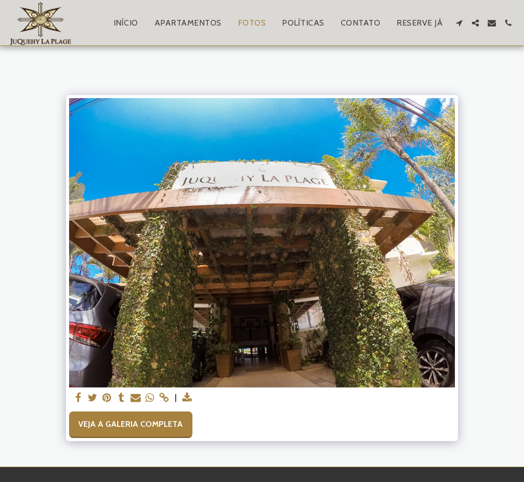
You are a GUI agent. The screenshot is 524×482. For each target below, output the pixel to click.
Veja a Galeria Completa (130, 424)
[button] (459, 23)
